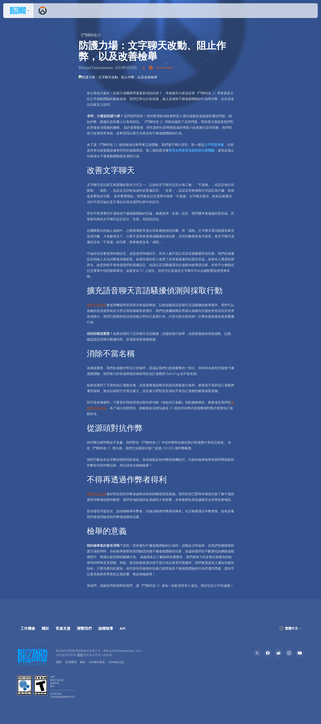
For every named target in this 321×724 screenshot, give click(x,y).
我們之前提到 (96, 305)
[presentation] (18, 10)
